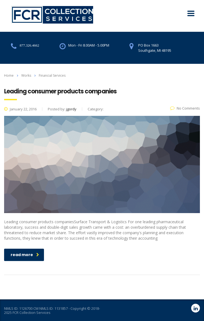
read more (25, 254)
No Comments (185, 108)
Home (9, 75)
